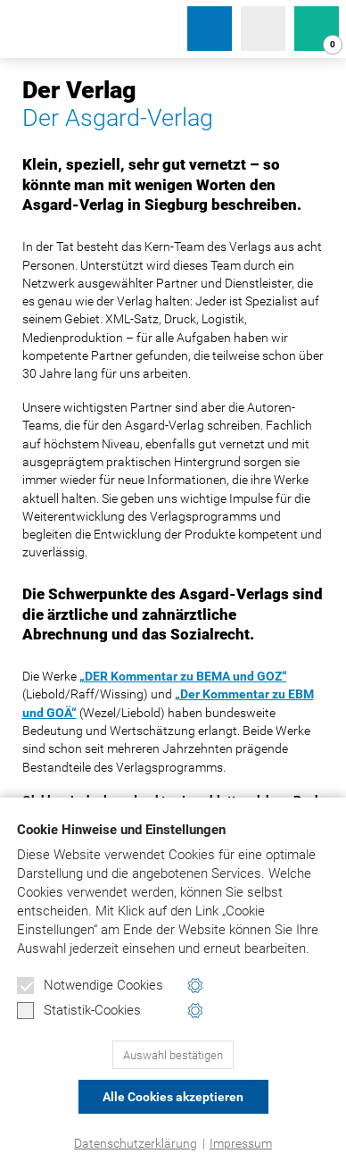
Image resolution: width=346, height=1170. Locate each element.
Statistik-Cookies (79, 1011)
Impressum (241, 1143)
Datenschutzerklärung (135, 1143)
